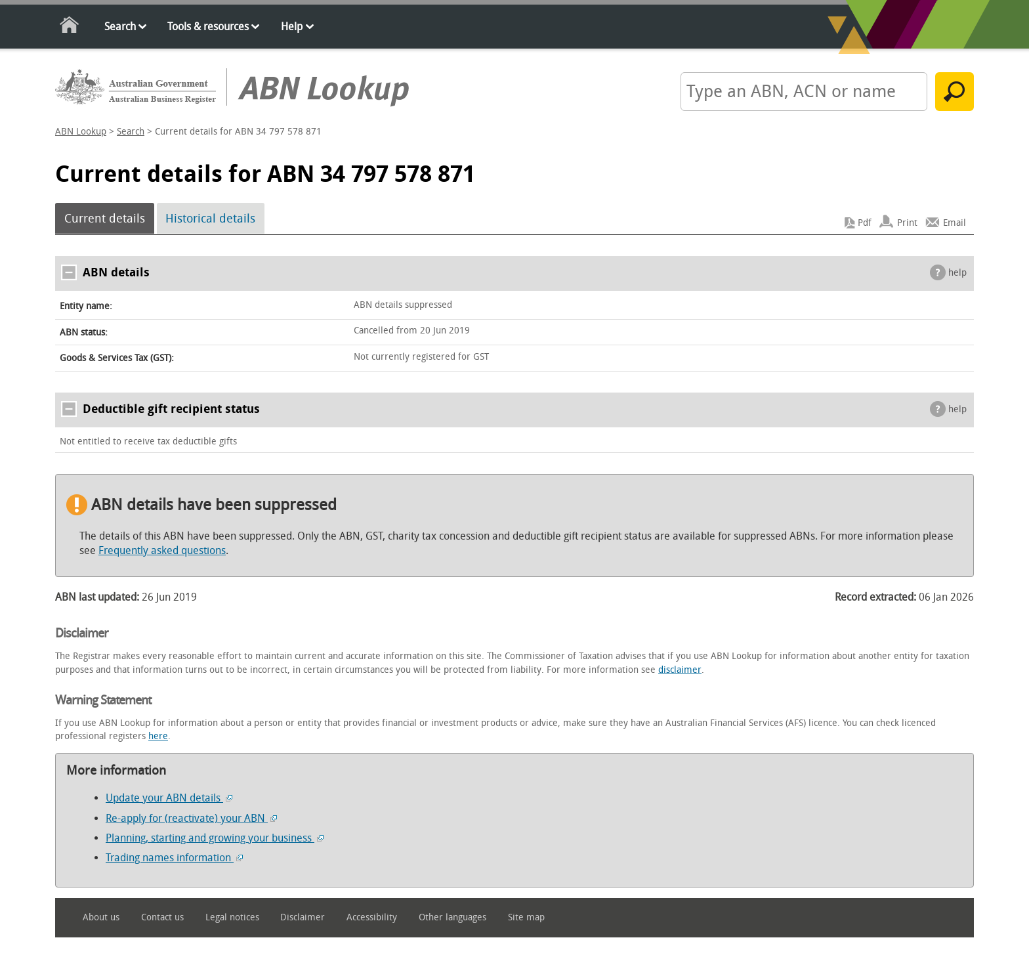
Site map (526, 917)
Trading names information (174, 857)
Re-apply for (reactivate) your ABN (191, 818)
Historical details (210, 218)
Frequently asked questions (162, 550)
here (158, 736)
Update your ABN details (169, 798)
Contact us (162, 917)
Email (954, 222)
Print (907, 222)
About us (101, 917)
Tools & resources (208, 26)
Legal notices (232, 917)
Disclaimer (302, 917)
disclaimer (680, 669)
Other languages (452, 917)
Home (70, 27)
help (957, 272)
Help (292, 26)
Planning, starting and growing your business (215, 838)
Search (120, 26)
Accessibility (371, 917)
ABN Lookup (80, 131)
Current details (104, 218)
